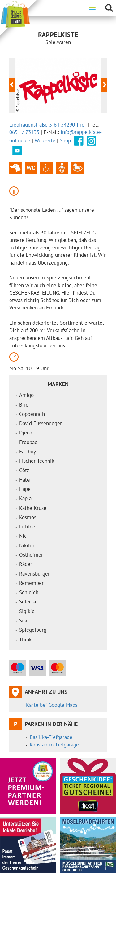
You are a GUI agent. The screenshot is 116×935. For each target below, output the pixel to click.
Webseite (45, 140)
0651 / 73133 (24, 132)
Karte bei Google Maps (51, 704)
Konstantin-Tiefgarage (54, 744)
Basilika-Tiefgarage (51, 737)
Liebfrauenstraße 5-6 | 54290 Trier (47, 124)
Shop (65, 140)
